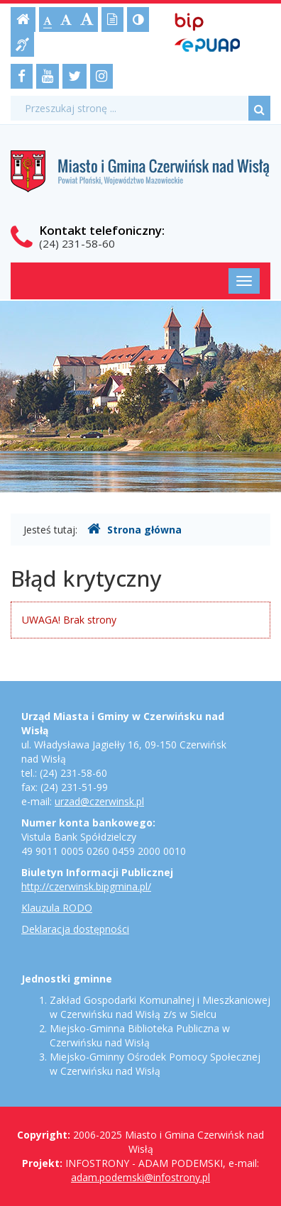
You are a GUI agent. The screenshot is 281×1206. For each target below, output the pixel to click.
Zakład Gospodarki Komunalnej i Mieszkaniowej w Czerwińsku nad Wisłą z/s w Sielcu (160, 1007)
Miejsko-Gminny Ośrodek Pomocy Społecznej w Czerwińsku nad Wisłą (155, 1064)
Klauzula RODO (56, 907)
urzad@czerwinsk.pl (99, 801)
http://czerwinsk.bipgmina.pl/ (86, 886)
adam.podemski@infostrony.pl (140, 1177)
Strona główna (134, 529)
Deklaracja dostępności (75, 929)
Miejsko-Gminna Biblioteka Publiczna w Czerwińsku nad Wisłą (140, 1035)
